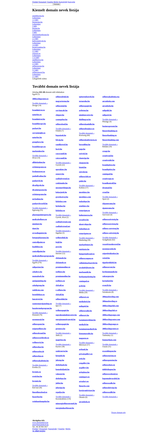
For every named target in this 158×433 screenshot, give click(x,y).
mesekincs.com (85, 197)
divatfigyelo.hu (38, 185)
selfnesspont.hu (38, 324)
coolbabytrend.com (63, 222)
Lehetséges (36, 18)
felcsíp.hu (59, 140)
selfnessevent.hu (108, 267)
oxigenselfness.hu (39, 329)
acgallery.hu (84, 368)
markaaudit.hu (85, 272)
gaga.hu (82, 149)
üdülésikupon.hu (109, 369)
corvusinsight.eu (38, 133)
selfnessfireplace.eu (86, 129)
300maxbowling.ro (109, 301)
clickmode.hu (61, 258)
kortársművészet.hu (87, 390)
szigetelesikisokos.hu (110, 253)
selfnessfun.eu (37, 356)
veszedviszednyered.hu (111, 244)
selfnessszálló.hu (108, 392)
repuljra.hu (60, 392)
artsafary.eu (84, 381)
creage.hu (106, 151)
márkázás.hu (84, 249)
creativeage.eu (108, 179)
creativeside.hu (108, 160)
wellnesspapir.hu (62, 324)
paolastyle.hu (37, 181)
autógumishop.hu (39, 281)
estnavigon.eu (84, 210)
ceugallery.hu (84, 363)
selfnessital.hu (61, 106)
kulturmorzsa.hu (85, 215)
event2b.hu (106, 285)
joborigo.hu (60, 388)
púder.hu (82, 181)
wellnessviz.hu (38, 342)
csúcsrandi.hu (61, 158)
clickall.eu (60, 285)
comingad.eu (84, 281)
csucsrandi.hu (61, 154)
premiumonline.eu (63, 267)
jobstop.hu (60, 360)
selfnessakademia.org (110, 97)
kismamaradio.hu (86, 334)
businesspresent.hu (109, 126)
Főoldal (35, 429)
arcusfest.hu (84, 220)
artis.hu (82, 359)
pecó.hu (59, 247)
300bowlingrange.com (111, 315)
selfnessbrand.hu (39, 333)
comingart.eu (84, 377)
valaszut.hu (60, 374)
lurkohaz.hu (60, 206)
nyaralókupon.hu (109, 351)
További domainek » (40, 103)
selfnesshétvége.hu (109, 388)
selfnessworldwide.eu (40, 338)
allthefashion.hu (38, 162)
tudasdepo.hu (84, 201)
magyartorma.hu (62, 101)
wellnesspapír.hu (62, 310)
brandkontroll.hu (109, 183)
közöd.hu (82, 167)
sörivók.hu (83, 172)
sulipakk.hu (107, 110)
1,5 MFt (35, 20)
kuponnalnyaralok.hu (111, 378)
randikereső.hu (62, 144)
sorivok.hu (83, 154)
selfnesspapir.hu (85, 106)
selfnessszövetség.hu (110, 219)
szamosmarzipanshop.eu (42, 304)
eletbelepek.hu (61, 365)
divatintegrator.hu (39, 190)
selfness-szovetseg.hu (110, 228)
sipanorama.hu (108, 208)
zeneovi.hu (60, 174)
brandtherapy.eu (39, 147)
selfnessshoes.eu (108, 365)
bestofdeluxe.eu (38, 295)
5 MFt (34, 26)
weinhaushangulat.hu (40, 401)
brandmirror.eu (38, 110)
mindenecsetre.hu (86, 115)
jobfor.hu (59, 383)
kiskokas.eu (60, 210)
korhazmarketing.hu (87, 277)
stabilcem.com (38, 290)
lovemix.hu (36, 381)
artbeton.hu (83, 110)
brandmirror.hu (38, 119)
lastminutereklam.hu (87, 320)
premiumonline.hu (63, 276)
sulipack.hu (107, 115)
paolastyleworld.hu (40, 204)
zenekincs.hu (84, 206)
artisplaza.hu (84, 372)
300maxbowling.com (110, 297)
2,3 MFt (35, 64)
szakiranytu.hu (62, 351)
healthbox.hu (37, 247)
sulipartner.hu (38, 267)
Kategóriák (52, 429)
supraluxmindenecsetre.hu (66, 315)
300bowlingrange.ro (110, 324)
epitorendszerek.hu (86, 97)
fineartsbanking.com (110, 140)
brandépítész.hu (108, 169)
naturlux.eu (37, 115)
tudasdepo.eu (84, 229)
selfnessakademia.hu (40, 361)
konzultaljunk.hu (62, 369)
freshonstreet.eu (38, 172)
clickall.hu (60, 295)
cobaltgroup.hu (38, 285)
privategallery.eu (85, 354)
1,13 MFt (35, 58)
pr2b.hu (82, 286)
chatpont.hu (84, 163)
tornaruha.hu (84, 101)
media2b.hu (83, 324)
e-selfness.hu (61, 290)
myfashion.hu (37, 199)
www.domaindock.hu (40, 423)
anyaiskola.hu (108, 106)
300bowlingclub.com (110, 306)
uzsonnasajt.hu (38, 319)
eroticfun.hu (37, 376)
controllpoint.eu (38, 242)
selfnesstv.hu (84, 315)
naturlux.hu (37, 137)
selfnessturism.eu (109, 356)
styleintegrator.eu (39, 167)
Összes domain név (118, 413)
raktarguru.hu (108, 276)
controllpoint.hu (38, 251)
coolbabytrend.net (63, 226)
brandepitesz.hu (108, 165)
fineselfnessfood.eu (39, 392)
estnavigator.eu (85, 233)
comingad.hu (107, 174)
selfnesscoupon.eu (86, 258)
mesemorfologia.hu (63, 188)
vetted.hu (106, 258)
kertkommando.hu (109, 272)
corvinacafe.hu (61, 110)
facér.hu (59, 149)
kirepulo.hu (60, 356)
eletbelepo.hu (61, 378)
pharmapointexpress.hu (41, 215)
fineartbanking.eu (109, 135)
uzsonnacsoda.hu (109, 249)
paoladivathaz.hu (39, 176)
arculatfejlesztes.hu (86, 268)
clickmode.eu (61, 263)
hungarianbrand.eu (87, 254)
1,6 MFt (35, 45)
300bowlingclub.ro (109, 310)
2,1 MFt (35, 77)
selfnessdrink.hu (62, 97)
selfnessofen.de (38, 351)
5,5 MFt (35, 70)
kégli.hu (59, 242)
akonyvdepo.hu (85, 224)
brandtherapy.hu (39, 124)
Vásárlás (61, 429)
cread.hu (105, 192)
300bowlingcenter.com (111, 319)
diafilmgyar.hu (85, 119)
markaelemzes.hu (86, 245)
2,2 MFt (35, 39)
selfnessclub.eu (85, 177)
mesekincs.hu (84, 192)
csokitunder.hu (61, 183)
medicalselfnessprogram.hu (43, 256)
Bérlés (68, 429)
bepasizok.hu (61, 135)
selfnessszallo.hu (108, 383)
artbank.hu (83, 349)
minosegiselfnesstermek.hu (66, 403)
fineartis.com (84, 386)
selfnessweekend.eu (110, 374)
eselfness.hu (60, 272)
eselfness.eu (60, 281)
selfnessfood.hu (62, 124)
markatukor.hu (38, 151)
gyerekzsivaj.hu (62, 197)
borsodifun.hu (84, 144)
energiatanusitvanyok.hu (65, 319)
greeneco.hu (60, 329)
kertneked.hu (107, 281)
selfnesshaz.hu (38, 347)
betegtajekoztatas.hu (40, 238)
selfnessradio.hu (85, 311)
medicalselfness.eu (39, 219)
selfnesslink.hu (61, 299)
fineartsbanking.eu (109, 131)
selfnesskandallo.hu (87, 124)
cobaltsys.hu (37, 272)
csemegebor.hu (61, 119)
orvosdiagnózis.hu (39, 233)
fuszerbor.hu (37, 397)
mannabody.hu (38, 276)
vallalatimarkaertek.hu (88, 263)
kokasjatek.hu (61, 192)
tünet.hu (35, 228)
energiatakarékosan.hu (65, 408)
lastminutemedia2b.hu (88, 329)
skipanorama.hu (108, 204)
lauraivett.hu (37, 299)
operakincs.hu (61, 169)
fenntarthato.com (109, 340)
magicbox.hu (61, 340)
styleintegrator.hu (39, 194)
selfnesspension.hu (109, 360)
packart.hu (36, 128)
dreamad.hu (107, 188)
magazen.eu (83, 338)
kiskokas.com (61, 201)
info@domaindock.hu (40, 425)
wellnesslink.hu (62, 238)
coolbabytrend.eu (62, 179)
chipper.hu (60, 115)
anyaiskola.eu (84, 402)
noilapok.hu (84, 306)
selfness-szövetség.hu (110, 233)
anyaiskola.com (108, 101)
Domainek (43, 429)
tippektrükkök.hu (109, 263)
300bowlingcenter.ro (40, 99)
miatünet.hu (37, 224)
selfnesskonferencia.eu (88, 140)
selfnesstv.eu (84, 297)
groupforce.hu (38, 142)
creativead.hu (107, 156)
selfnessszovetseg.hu (110, 224)
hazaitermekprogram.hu (42, 308)
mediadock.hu (84, 302)
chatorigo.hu (84, 158)
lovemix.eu (36, 372)
